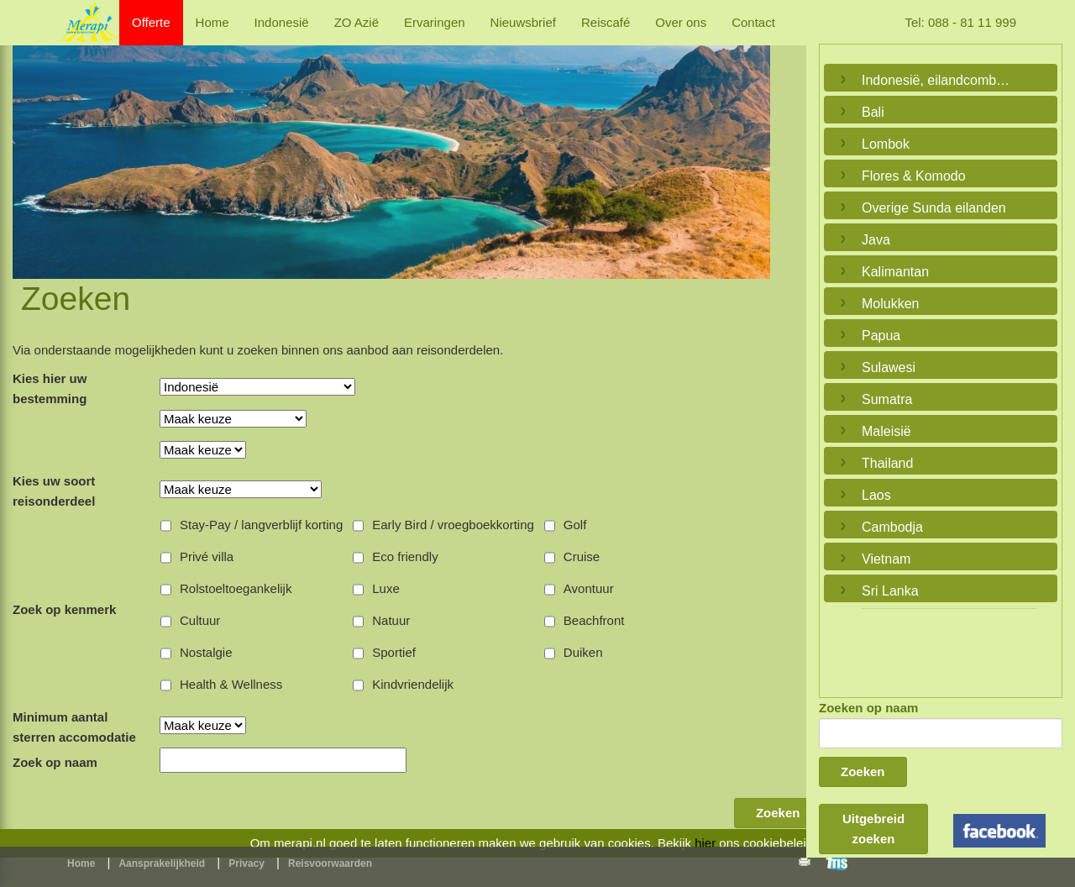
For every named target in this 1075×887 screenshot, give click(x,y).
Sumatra (887, 399)
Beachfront (594, 620)
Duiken (583, 652)
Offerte (151, 22)
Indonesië (281, 22)
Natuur (391, 620)
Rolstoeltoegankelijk (235, 588)
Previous (29, 142)
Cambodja (892, 527)
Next (753, 142)
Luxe (386, 588)
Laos (876, 495)
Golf (575, 524)
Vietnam (886, 559)
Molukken (890, 304)
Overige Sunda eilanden (934, 208)
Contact (753, 22)
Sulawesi (888, 367)
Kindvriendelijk (413, 684)
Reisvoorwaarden (330, 863)
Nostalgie (206, 652)
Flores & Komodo (914, 176)
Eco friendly (405, 556)
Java (876, 240)
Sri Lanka (890, 591)
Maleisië (886, 431)
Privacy (246, 863)
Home (212, 22)
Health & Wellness (231, 684)
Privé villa (206, 556)
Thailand (887, 463)
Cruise (582, 556)
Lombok (886, 144)
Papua (881, 335)
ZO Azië (356, 22)
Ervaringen (434, 22)
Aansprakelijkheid (161, 863)
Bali (873, 112)
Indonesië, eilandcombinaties (936, 80)
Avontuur (589, 588)
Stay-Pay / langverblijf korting (261, 524)
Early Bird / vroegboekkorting (453, 524)
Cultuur (200, 620)
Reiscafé (605, 22)
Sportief (394, 652)
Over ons (680, 22)
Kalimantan (895, 272)
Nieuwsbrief (523, 22)
